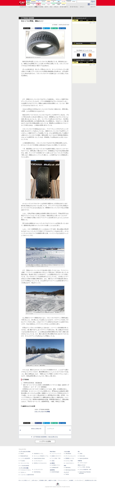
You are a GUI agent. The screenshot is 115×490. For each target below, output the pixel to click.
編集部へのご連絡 (52, 480)
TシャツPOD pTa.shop (84, 467)
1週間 (87, 20)
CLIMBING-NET (55, 467)
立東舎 (53, 460)
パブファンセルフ (83, 462)
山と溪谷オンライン (56, 465)
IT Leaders (22, 460)
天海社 (80, 453)
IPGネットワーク (81, 465)
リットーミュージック (56, 453)
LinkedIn (63, 28)
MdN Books (67, 467)
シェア (39, 28)
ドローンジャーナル (24, 463)
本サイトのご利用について (24, 480)
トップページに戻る (45, 441)
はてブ (47, 28)
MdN (65, 465)
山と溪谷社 (52, 463)
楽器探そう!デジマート (56, 456)
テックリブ (66, 472)
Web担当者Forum (24, 456)
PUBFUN (80, 460)
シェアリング (50, 428)
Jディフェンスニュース (70, 456)
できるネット (23, 472)
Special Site (79, 43)
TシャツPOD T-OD (56, 458)
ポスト (28, 28)
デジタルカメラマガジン (25, 470)
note (55, 28)
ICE (78, 451)
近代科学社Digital (55, 472)
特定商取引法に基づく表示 (90, 480)
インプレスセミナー (38, 460)
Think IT (22, 453)
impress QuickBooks (83, 458)
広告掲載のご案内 (43, 480)
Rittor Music (52, 451)
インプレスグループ (79, 480)
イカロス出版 (67, 451)
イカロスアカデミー (69, 463)
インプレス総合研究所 (25, 458)
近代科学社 (52, 470)
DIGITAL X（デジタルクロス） (40, 463)
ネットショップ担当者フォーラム (41, 456)
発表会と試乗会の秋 (36, 428)
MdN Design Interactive (70, 470)
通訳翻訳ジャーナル (69, 458)
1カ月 (93, 20)
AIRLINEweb (68, 453)
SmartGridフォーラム (38, 453)
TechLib (67, 474)
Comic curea (82, 456)
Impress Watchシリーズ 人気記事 (84, 60)
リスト (32, 28)
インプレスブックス (38, 469)
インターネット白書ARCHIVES (27, 474)
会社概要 (71, 480)
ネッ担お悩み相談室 (24, 465)
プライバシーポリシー (62, 480)
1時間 (75, 20)
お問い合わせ (35, 480)
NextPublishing (37, 472)
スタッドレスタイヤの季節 (42, 411)
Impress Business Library (39, 458)
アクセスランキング (81, 18)
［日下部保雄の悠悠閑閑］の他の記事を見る (45, 437)
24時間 (81, 20)
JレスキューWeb (69, 460)
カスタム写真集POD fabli (85, 469)
